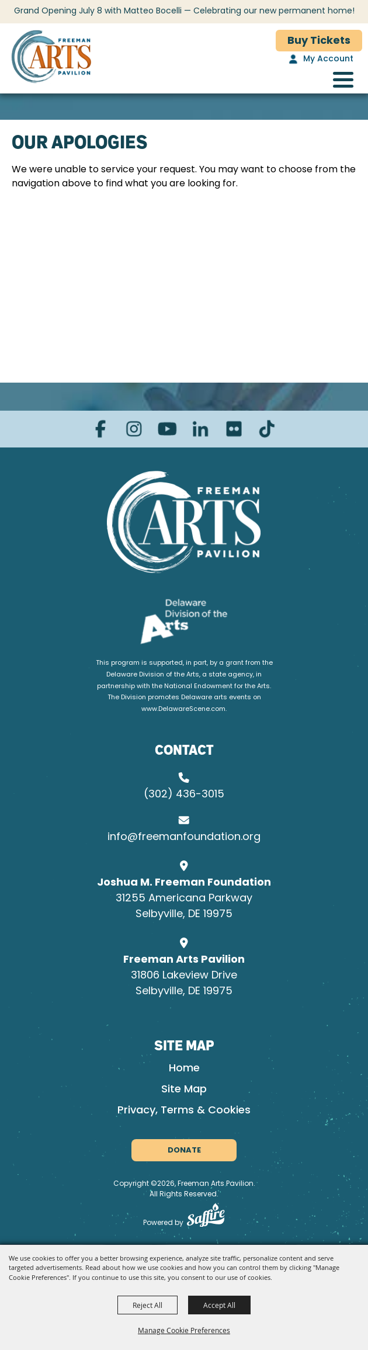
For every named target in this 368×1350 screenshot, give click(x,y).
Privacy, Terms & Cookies (184, 1110)
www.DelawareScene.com (183, 709)
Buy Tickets (318, 41)
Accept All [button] (219, 1305)
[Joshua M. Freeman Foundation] (184, 522)
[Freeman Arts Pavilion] (51, 58)
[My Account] (319, 59)
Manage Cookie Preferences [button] (184, 1330)
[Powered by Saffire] (205, 1218)
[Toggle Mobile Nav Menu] (343, 80)
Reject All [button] (147, 1305)
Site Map (184, 1089)
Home (184, 1068)
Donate (184, 1150)
